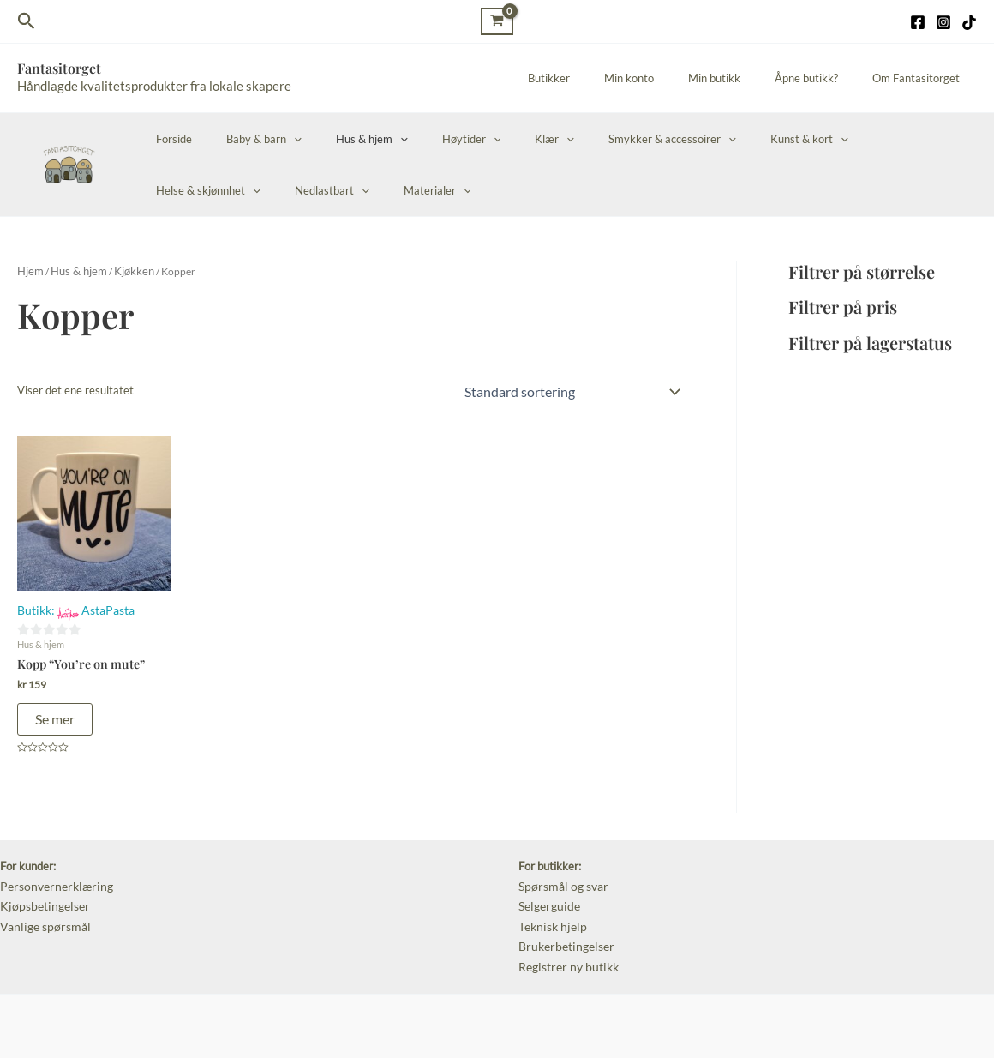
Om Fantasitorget (922, 78)
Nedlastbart (187, 190)
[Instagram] (943, 22)
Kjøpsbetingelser (41, 898)
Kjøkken (123, 270)
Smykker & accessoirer (606, 139)
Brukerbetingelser (562, 934)
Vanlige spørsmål (41, 916)
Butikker (603, 78)
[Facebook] (917, 22)
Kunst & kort (731, 139)
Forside (168, 139)
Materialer (280, 190)
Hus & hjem (342, 139)
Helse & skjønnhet (845, 139)
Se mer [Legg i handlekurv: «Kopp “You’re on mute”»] (55, 714)
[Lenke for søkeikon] (26, 21)
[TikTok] (969, 22)
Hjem (29, 270)
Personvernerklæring (52, 880)
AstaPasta (103, 606)
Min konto (671, 78)
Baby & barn (246, 139)
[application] (276, 139)
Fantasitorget (59, 68)
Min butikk (744, 78)
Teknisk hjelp (550, 916)
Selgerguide (547, 898)
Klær (500, 139)
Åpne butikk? (824, 78)
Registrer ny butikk (565, 953)
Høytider (429, 139)
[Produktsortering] (571, 389)
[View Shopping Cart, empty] (497, 21)
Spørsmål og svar (560, 880)
